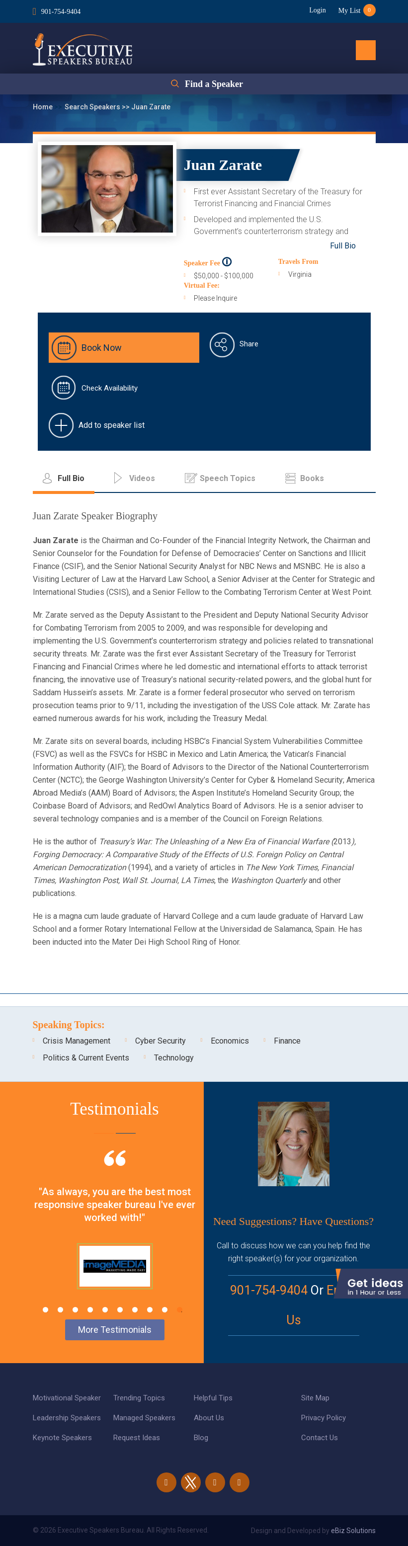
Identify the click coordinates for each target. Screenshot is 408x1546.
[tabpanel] (115, 1232)
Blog (201, 1437)
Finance (287, 1041)
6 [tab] (120, 1309)
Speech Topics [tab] (227, 478)
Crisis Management (76, 1041)
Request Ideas (136, 1437)
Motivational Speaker (67, 1397)
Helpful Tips (213, 1397)
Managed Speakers (144, 1417)
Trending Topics (139, 1397)
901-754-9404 (61, 11)
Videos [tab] (142, 478)
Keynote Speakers (62, 1437)
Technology (174, 1057)
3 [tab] (75, 1309)
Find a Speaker (214, 84)
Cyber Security (160, 1041)
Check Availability (110, 388)
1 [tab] (45, 1309)
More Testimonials (115, 1329)
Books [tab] (312, 478)
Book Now (102, 347)
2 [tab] (60, 1309)
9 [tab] (164, 1309)
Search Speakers (93, 107)
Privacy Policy (323, 1417)
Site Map (315, 1397)
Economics (230, 1041)
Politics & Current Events (86, 1057)
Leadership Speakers (67, 1417)
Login (317, 10)
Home (43, 107)
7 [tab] (135, 1309)
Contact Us (319, 1437)
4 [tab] (90, 1309)
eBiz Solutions (353, 1531)
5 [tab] (105, 1309)
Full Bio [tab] (71, 478)
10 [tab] (179, 1309)
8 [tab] (150, 1309)
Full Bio (343, 245)
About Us (209, 1417)
